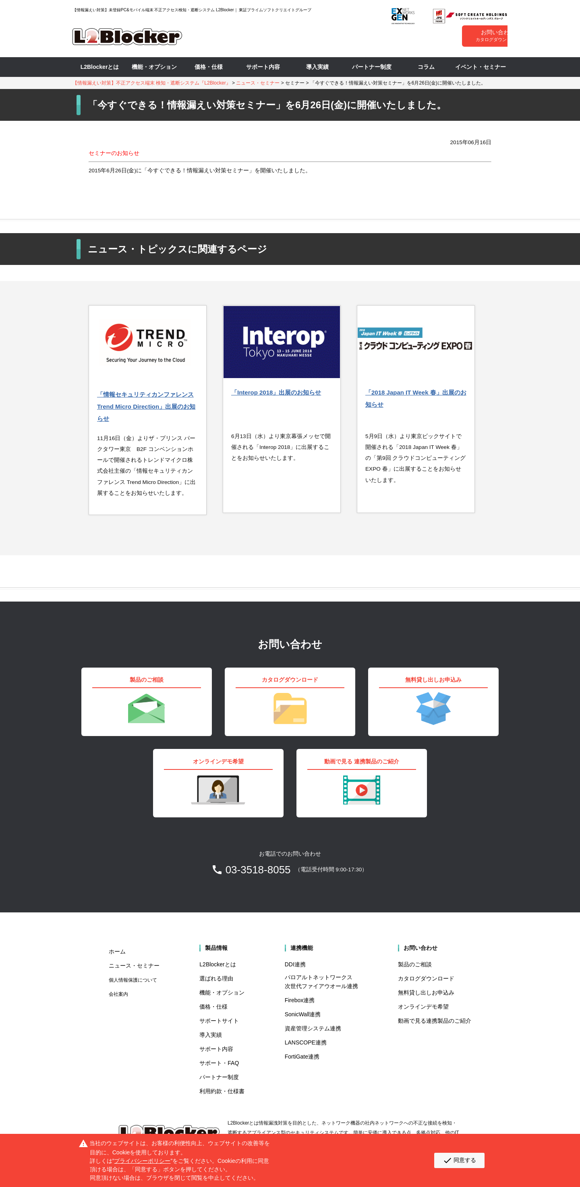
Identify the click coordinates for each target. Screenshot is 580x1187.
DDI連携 (295, 964)
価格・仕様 (209, 67)
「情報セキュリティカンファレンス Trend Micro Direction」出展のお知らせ (146, 406)
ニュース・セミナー (258, 83)
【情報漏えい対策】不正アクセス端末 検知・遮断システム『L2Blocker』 (151, 83)
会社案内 (118, 994)
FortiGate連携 (302, 1056)
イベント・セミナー (480, 67)
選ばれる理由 (216, 978)
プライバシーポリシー (142, 1161)
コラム (426, 67)
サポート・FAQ (219, 1063)
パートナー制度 (372, 67)
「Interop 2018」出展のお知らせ (276, 392)
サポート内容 (263, 67)
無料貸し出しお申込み (426, 992)
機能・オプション (154, 67)
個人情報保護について (133, 980)
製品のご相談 (415, 964)
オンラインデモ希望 (423, 1006)
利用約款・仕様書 (221, 1091)
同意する (459, 1160)
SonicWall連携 (303, 1014)
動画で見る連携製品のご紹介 (434, 1020)
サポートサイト (219, 1020)
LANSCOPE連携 (306, 1042)
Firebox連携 (300, 1000)
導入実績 (317, 67)
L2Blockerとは (100, 67)
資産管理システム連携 (313, 1028)
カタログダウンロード (426, 978)
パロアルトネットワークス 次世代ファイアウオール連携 (321, 981)
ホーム (117, 951)
